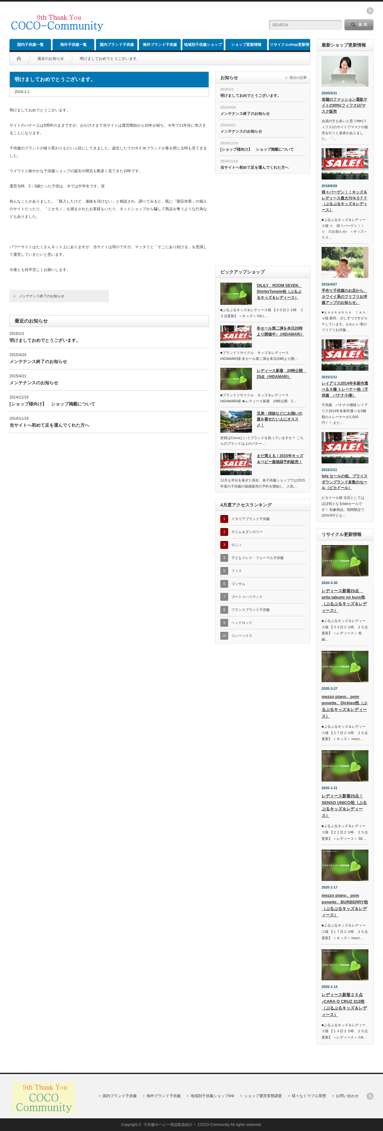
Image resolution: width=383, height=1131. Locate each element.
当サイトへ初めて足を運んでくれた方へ (49, 425)
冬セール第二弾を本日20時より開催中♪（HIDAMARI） (280, 331)
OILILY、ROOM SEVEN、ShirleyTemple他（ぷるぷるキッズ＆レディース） (279, 291)
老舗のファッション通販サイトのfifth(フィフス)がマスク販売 (344, 105)
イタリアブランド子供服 (250, 519)
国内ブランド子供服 (117, 44)
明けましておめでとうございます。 (44, 340)
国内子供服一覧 (30, 44)
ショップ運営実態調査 (263, 1096)
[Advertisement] (185, 20)
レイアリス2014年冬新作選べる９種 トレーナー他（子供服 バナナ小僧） (345, 389)
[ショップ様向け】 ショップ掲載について (52, 403)
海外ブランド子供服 (160, 44)
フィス (236, 571)
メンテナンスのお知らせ (33, 382)
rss (370, 10)
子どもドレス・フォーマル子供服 (257, 558)
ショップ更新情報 (246, 44)
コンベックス (241, 636)
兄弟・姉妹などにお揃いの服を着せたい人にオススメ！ (279, 419)
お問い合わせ (347, 1096)
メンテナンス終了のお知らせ (41, 296)
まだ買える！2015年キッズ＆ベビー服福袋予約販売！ (280, 459)
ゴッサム (238, 584)
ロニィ (236, 545)
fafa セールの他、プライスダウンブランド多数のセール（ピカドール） (344, 482)
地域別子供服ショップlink (203, 46)
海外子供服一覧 (73, 44)
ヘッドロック (241, 623)
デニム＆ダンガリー (247, 532)
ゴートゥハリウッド (247, 597)
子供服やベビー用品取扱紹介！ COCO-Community (186, 1124)
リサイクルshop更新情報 (289, 46)
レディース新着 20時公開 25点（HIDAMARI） (281, 373)
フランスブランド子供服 (250, 610)
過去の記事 (298, 77)
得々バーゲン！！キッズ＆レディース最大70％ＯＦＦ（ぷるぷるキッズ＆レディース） (344, 201)
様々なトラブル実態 (309, 1096)
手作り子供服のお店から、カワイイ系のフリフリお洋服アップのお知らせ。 (344, 296)
